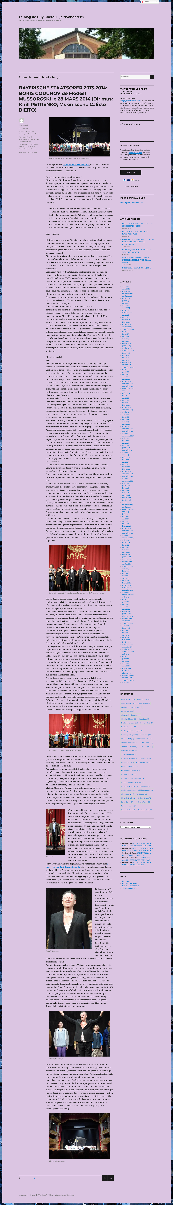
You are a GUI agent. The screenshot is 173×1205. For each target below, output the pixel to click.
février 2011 (126, 640)
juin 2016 (125, 488)
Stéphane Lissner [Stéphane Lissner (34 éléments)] (129, 806)
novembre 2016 (127, 476)
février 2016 (126, 498)
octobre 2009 (127, 678)
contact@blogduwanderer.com (131, 203)
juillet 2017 (126, 457)
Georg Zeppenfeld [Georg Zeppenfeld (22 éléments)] (144, 739)
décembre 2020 (127, 384)
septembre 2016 (128, 481)
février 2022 (126, 362)
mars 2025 (126, 308)
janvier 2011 (126, 642)
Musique (30, 134)
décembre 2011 (127, 616)
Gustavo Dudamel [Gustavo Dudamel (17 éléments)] (129, 743)
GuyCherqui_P (24, 125)
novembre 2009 (128, 675)
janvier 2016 (126, 500)
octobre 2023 (127, 327)
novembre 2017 (127, 450)
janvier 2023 (126, 346)
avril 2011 (125, 635)
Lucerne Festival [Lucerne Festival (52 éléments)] (128, 774)
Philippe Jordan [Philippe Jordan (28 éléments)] (145, 790)
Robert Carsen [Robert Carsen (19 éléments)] (144, 798)
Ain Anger (22, 137)
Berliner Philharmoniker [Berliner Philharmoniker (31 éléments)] (131, 707)
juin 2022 (125, 355)
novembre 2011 (127, 618)
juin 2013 (125, 573)
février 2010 (126, 668)
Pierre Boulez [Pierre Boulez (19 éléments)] (127, 794)
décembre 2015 (127, 502)
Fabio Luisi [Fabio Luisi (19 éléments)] (145, 735)
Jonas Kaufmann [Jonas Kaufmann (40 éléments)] (129, 754)
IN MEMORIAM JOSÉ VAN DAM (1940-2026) (138, 268)
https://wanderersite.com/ (131, 101)
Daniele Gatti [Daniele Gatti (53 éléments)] (146, 723)
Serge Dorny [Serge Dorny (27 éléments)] (127, 802)
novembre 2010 (127, 647)
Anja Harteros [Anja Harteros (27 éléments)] (143, 699)
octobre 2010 (126, 649)
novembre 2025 (128, 294)
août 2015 (125, 512)
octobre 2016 (127, 479)
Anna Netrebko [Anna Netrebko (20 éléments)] (128, 703)
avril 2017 (125, 464)
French (144, 1)
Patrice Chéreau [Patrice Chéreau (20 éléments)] (128, 790)
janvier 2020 (126, 407)
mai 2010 (125, 661)
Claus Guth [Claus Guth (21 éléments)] (144, 719)
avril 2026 (125, 287)
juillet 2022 (126, 353)
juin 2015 (125, 517)
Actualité (22, 131)
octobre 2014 (126, 536)
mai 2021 (125, 374)
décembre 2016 (127, 474)
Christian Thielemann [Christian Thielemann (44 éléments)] (130, 715)
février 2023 (126, 343)
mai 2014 (125, 547)
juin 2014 (125, 545)
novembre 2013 (127, 562)
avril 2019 (125, 422)
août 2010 (125, 654)
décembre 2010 (127, 645)
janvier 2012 (126, 614)
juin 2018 (125, 441)
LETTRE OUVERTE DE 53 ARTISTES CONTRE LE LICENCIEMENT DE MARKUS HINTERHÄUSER (138, 242)
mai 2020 (125, 398)
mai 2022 (125, 358)
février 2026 (126, 291)
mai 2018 (125, 443)
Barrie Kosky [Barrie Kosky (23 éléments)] (144, 703)
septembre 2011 (127, 623)
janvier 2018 (126, 448)
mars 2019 (126, 424)
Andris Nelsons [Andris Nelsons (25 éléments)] (128, 699)
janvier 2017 (126, 471)
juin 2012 (125, 602)
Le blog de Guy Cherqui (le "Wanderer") (51, 17)
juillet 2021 (126, 370)
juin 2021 (125, 372)
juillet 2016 (126, 486)
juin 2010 (125, 659)
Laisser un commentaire (28, 152)
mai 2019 (125, 419)
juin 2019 (125, 417)
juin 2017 (125, 460)
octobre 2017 (126, 453)
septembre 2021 (128, 367)
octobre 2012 (126, 592)
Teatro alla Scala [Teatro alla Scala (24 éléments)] (128, 810)
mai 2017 (125, 462)
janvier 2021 (126, 381)
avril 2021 (125, 377)
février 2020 (126, 405)
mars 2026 (126, 289)
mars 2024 (126, 320)
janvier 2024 (126, 324)
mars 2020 (126, 403)
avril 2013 (125, 578)
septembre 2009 (128, 680)
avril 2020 (125, 400)
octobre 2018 (126, 434)
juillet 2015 (126, 514)
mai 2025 (125, 303)
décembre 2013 (127, 559)
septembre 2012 (128, 595)
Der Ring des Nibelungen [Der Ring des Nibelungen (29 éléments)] (132, 731)
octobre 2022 (127, 348)
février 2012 (126, 611)
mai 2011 (125, 633)
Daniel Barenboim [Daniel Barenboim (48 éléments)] (129, 723)
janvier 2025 (126, 310)
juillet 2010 (126, 656)
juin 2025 (125, 301)
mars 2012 (126, 609)
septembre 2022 (128, 351)
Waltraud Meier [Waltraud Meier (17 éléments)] (145, 810)
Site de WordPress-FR (130, 888)
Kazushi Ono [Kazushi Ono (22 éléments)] (146, 758)
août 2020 (125, 391)
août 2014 (125, 540)
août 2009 (125, 683)
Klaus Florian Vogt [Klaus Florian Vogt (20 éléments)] (129, 766)
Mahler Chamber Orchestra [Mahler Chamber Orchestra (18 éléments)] (132, 782)
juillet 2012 (126, 600)
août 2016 (125, 483)
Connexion (126, 881)
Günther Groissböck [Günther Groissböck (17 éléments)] (129, 747)
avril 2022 (125, 360)
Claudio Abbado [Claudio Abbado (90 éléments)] (128, 719)
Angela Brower (33, 139)
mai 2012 (125, 604)
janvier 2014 (126, 557)
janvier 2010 (126, 671)
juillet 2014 (126, 543)
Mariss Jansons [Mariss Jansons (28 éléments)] (128, 786)
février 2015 (126, 526)
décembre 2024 (127, 313)
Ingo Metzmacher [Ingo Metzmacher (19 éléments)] (129, 750)
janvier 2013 (126, 585)
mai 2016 (125, 490)
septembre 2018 (128, 436)
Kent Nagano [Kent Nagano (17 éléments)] (127, 762)
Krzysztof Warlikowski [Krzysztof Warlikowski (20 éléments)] (130, 770)
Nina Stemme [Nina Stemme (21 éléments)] (143, 786)
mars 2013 (126, 581)
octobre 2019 (127, 412)
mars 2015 (126, 524)
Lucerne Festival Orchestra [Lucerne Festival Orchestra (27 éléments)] (132, 778)
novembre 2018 (127, 431)
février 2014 (126, 554)
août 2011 (125, 626)
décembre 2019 (127, 410)
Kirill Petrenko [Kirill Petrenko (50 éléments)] (143, 762)
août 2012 (125, 597)
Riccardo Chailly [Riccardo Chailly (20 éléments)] (128, 798)
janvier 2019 (126, 426)
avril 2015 (125, 521)
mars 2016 (126, 495)
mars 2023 (126, 341)
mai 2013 (125, 576)
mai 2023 (125, 336)
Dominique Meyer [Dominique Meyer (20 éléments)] (129, 735)
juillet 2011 (126, 628)
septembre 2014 (128, 538)
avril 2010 (125, 664)
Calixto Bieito (24, 142)
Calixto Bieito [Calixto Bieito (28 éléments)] (127, 711)
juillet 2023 (126, 332)
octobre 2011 (126, 621)
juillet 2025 (126, 298)
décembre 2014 (127, 531)
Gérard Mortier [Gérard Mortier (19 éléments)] (146, 743)
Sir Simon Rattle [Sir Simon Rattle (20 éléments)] (143, 802)
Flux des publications (129, 883)
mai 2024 (125, 315)
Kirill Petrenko (24, 146)
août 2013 (125, 569)
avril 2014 (125, 550)
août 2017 (125, 455)
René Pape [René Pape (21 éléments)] (141, 794)
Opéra (37, 134)
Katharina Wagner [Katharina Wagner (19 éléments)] (129, 758)
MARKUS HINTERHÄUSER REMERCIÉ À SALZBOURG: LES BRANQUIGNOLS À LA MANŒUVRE (136, 260)
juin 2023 (125, 334)
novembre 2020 (128, 386)
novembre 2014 (127, 533)
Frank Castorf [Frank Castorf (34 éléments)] (127, 739)
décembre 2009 (127, 673)
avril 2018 (125, 445)
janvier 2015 (126, 528)
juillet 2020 (126, 393)
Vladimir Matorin (30, 149)
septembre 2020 (128, 389)
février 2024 (126, 322)
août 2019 (125, 415)
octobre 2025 (127, 296)
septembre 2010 (128, 652)
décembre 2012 (127, 588)
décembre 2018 (127, 429)
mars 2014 (126, 552)
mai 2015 (125, 519)
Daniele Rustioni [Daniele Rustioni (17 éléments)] (128, 727)
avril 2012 (125, 607)
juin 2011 (125, 630)
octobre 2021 (126, 365)
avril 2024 (125, 317)
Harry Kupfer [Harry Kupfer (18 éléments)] (147, 747)
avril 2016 (125, 493)
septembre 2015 (128, 509)
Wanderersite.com (135, 152)
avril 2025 (125, 306)
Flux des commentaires (130, 886)
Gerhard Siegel (32, 144)
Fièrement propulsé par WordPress (61, 1195)
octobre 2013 (126, 564)
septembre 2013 (128, 566)
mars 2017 (126, 467)
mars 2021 (126, 379)
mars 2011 (125, 637)
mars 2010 (126, 666)
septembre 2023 (128, 329)
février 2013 (126, 583)
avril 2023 (125, 339)
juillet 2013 (126, 571)
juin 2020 (125, 396)
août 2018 (125, 438)
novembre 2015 (127, 505)
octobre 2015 (126, 507)
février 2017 (126, 469)
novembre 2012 (127, 590)
